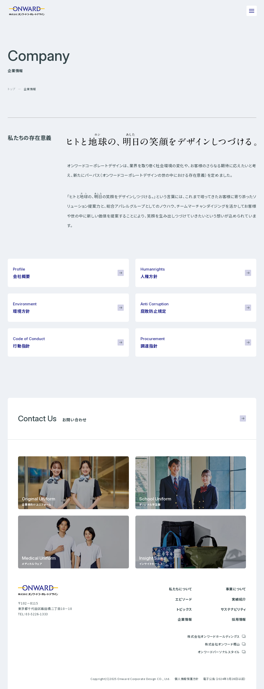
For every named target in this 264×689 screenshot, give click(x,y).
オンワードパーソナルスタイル (219, 652)
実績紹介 (239, 599)
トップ (11, 89)
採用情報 (239, 619)
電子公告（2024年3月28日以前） (224, 679)
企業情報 (185, 619)
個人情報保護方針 (187, 679)
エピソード (183, 599)
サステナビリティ (233, 609)
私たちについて (180, 588)
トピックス (184, 609)
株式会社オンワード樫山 (222, 644)
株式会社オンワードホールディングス (213, 636)
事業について (236, 588)
